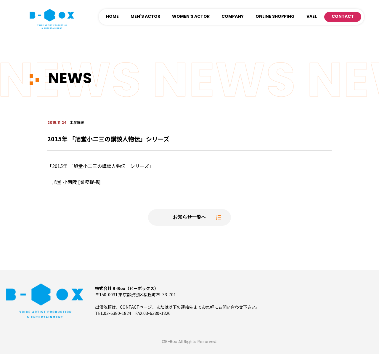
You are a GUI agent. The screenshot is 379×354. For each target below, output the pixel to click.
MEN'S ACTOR (145, 17)
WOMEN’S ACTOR (191, 17)
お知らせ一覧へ (189, 217)
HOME (112, 17)
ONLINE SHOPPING (275, 17)
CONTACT (343, 17)
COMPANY (232, 17)
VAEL (311, 17)
